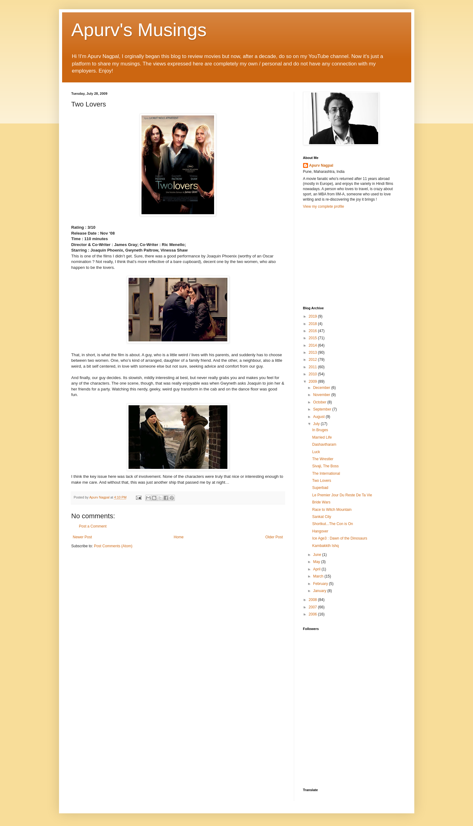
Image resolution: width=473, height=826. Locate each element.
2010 (313, 374)
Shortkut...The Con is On (332, 524)
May (317, 562)
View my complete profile (323, 206)
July (317, 424)
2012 (313, 359)
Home (179, 537)
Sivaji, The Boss (325, 466)
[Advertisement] (349, 256)
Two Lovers (321, 480)
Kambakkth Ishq (325, 546)
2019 (313, 316)
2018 (313, 324)
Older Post (274, 537)
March (318, 576)
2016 (313, 331)
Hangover (320, 531)
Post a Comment (93, 526)
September (322, 409)
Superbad (320, 488)
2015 (313, 338)
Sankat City (321, 517)
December (322, 388)
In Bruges (320, 430)
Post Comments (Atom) (113, 546)
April (317, 569)
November (322, 395)
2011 (313, 367)
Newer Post (82, 537)
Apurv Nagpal (321, 165)
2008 (313, 600)
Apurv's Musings (139, 29)
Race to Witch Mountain (331, 509)
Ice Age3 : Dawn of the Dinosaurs (339, 538)
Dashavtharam (324, 444)
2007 (313, 607)
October (320, 402)
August (319, 417)
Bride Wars (321, 502)
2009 (313, 381)
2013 (313, 352)
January (320, 591)
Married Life (322, 437)
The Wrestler (322, 459)
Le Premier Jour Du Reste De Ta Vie (342, 495)
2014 (313, 345)
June (317, 555)
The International (326, 473)
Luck (316, 452)
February (321, 584)
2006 (313, 614)
